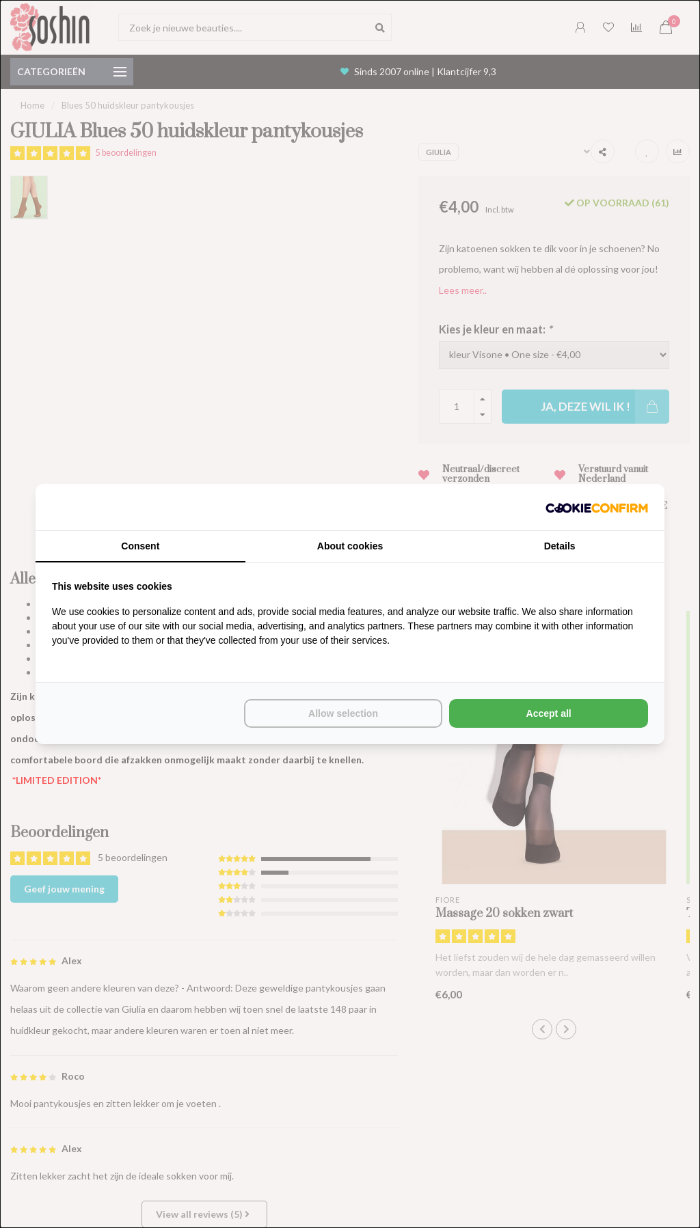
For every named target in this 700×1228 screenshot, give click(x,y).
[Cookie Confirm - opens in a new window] (597, 507)
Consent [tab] (140, 546)
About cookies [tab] (350, 546)
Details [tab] (560, 546)
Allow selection (343, 713)
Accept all (548, 713)
